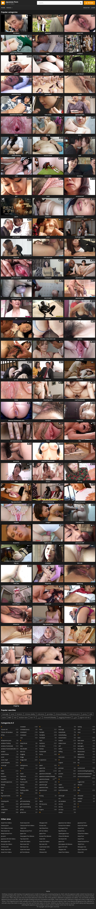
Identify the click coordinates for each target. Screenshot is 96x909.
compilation (9, 809)
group (16, 379)
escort (48, 481)
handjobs (48, 735)
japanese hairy (16, 94)
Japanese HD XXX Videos (8, 839)
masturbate (67, 732)
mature (16, 74)
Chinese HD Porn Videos (27, 825)
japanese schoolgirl (16, 114)
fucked (28, 785)
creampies (16, 339)
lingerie (48, 809)
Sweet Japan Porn (64, 833)
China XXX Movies (64, 836)
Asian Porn (81, 828)
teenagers (16, 644)
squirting (80, 583)
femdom (19, 714)
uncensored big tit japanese (16, 359)
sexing (86, 727)
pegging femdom (65, 717)
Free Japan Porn (63, 828)
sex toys (79, 665)
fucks (28, 793)
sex (67, 798)
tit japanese (86, 757)
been (9, 787)
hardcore (48, 216)
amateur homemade (47, 461)
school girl (48, 94)
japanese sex (80, 298)
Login (93, 8)
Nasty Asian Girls (6, 849)
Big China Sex (62, 831)
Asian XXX (42, 839)
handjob (48, 420)
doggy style (28, 760)
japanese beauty (47, 779)
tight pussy (48, 543)
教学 (9, 717)
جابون (75, 717)
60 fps (80, 624)
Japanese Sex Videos (65, 823)
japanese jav (80, 216)
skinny (48, 135)
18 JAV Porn (81, 844)
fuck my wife (80, 522)
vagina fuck (86, 782)
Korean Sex (42, 825)
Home (3, 8)
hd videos (16, 33)
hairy (48, 441)
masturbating (16, 155)
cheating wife (47, 400)
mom (79, 135)
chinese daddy (30, 714)
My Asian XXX (43, 844)
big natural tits (48, 624)
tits (48, 665)
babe (16, 135)
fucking (28, 787)
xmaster (86, 798)
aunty (48, 644)
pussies (67, 773)
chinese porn (5, 825)
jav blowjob (16, 237)
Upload (89, 3)
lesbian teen (23, 717)
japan (16, 216)
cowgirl (48, 522)
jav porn (3, 836)
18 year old (9, 729)
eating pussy (28, 765)
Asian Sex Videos (44, 841)
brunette (16, 543)
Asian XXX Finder (82, 825)
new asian (67, 757)
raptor (67, 785)
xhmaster (16, 624)
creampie (48, 563)
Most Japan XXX (5, 841)
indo (90, 714)
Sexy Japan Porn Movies (27, 836)
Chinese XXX (43, 852)
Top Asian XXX (24, 839)
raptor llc (48, 379)
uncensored (80, 196)
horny (48, 754)
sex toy (79, 481)
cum (79, 318)
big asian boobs (16, 502)
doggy (28, 757)
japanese (48, 33)
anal (12, 714)
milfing (67, 751)
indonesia (40, 714)
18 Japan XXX (62, 849)
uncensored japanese (86, 777)
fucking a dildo (80, 237)
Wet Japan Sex (82, 847)
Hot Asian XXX (63, 839)
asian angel (79, 359)
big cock (16, 257)
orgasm (16, 522)
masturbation (48, 685)
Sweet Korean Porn (83, 841)
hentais (48, 749)
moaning (80, 176)
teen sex (16, 583)
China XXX (81, 852)
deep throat (80, 74)
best (79, 461)
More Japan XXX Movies (65, 844)
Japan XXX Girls (63, 847)
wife (16, 481)
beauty (9, 785)
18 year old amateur (16, 53)
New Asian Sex (5, 831)
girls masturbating (48, 502)
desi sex (79, 563)
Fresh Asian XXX (25, 823)
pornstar (16, 461)
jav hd (48, 359)
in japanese (48, 760)
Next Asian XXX (24, 844)
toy (86, 762)
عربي (39, 717)
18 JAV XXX (23, 828)
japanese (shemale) (48, 773)
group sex (28, 812)
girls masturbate (28, 804)
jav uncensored (16, 278)
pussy (67, 776)
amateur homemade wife (16, 420)
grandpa (50, 714)
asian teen (48, 176)
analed (9, 751)
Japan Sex (23, 833)
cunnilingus (16, 604)
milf (79, 155)
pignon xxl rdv (85, 717)
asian (48, 237)
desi (28, 746)
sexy (16, 176)
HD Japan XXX (43, 823)
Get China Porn (43, 828)
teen (47, 53)
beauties (9, 776)
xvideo (86, 801)
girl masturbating (16, 441)
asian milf (48, 604)
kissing (80, 644)
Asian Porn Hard (25, 849)
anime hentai (9, 754)
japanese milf (79, 543)
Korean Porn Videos (64, 825)
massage (48, 318)
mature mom (48, 155)
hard (48, 740)
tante (4, 717)
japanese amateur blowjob (48, 777)
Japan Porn (42, 833)
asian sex (80, 685)
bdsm (16, 400)
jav (16, 318)
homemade (48, 751)
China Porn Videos (83, 833)
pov (67, 771)
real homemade (80, 400)
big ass (16, 563)
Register (86, 8)
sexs (86, 729)
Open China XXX (82, 849)
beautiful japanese (80, 257)
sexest (67, 812)
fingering (48, 583)
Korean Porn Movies (45, 836)
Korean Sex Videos (6, 844)
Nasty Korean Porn (6, 833)
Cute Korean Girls (44, 847)
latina (48, 801)
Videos (9, 8)
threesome (86, 749)
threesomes (86, 751)
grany (85, 714)
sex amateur (80, 604)
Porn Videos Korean (7, 828)
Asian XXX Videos (25, 841)
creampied (48, 278)
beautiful (80, 379)
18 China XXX (5, 847)
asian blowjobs (9, 762)
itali (15, 717)
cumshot (80, 53)
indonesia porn (74, 714)
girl (16, 196)
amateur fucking (9, 743)
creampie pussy (16, 298)
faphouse (80, 420)
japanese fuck (48, 782)
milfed (67, 749)
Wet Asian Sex (24, 847)
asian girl (9, 765)
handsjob (48, 738)
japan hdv (80, 33)
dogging (16, 706)
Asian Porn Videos (6, 823)
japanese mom (48, 74)
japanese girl (80, 278)
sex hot (79, 339)
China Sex (42, 849)
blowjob (16, 665)
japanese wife (79, 114)
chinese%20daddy (49, 717)
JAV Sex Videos (43, 831)
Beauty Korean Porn (26, 831)
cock (48, 196)
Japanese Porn (82, 823)
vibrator (86, 785)
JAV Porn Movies (25, 852)
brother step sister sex (48, 339)
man (16, 685)
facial (28, 773)
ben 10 (32, 717)
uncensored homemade (86, 774)
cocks (80, 94)
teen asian (48, 114)
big (9, 793)
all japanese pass (79, 502)
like (80, 441)
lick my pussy (48, 257)
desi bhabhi (48, 298)
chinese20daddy (61, 714)
